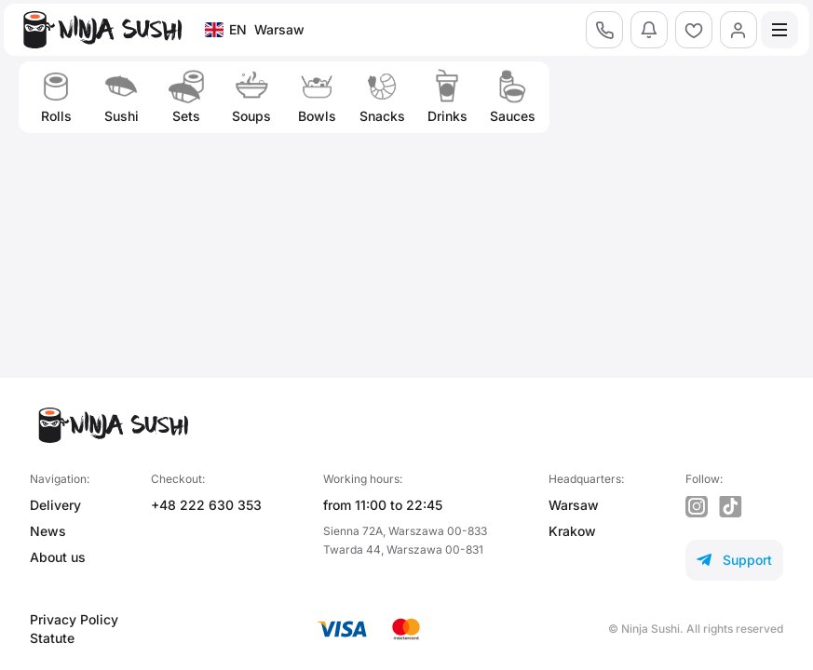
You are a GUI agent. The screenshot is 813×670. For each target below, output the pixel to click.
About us (58, 557)
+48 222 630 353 (206, 505)
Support (734, 560)
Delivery (55, 505)
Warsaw (574, 505)
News (48, 531)
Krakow (572, 531)
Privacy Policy (74, 619)
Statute (52, 638)
